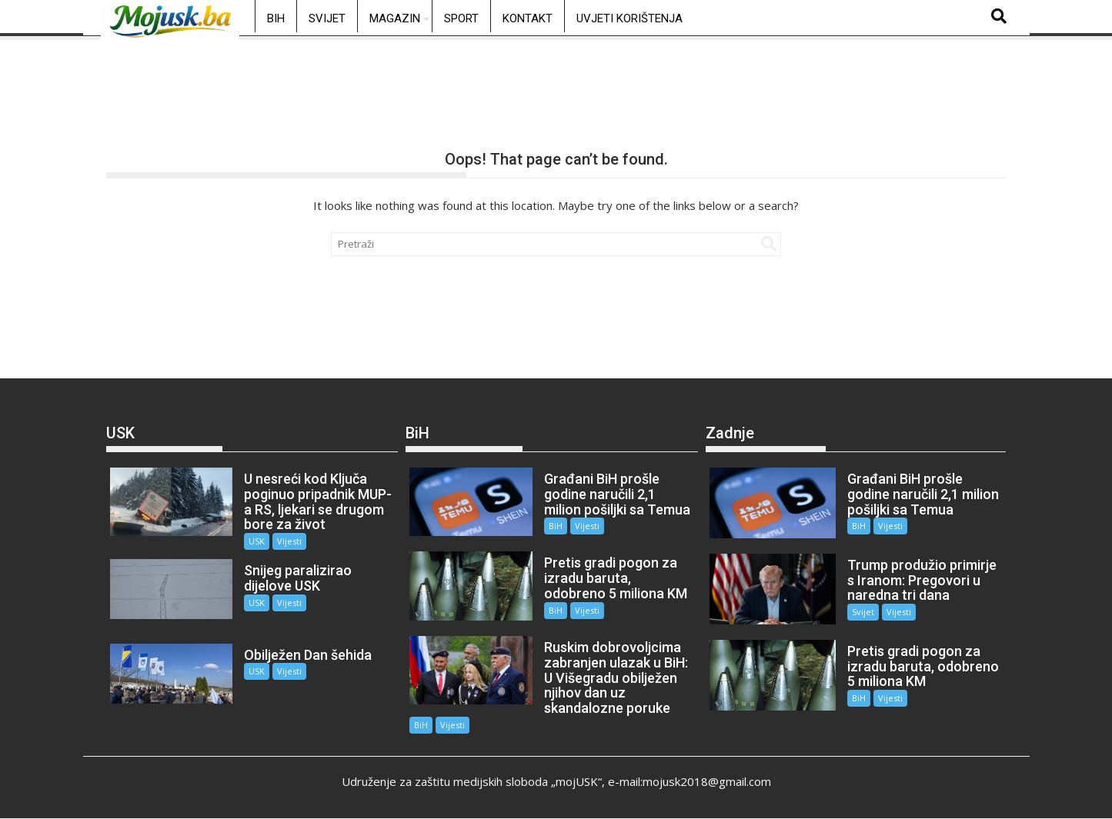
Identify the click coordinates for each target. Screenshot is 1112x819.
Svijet (327, 18)
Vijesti (289, 541)
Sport (461, 18)
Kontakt (528, 18)
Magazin (394, 18)
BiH (276, 18)
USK (257, 541)
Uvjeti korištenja (629, 18)
